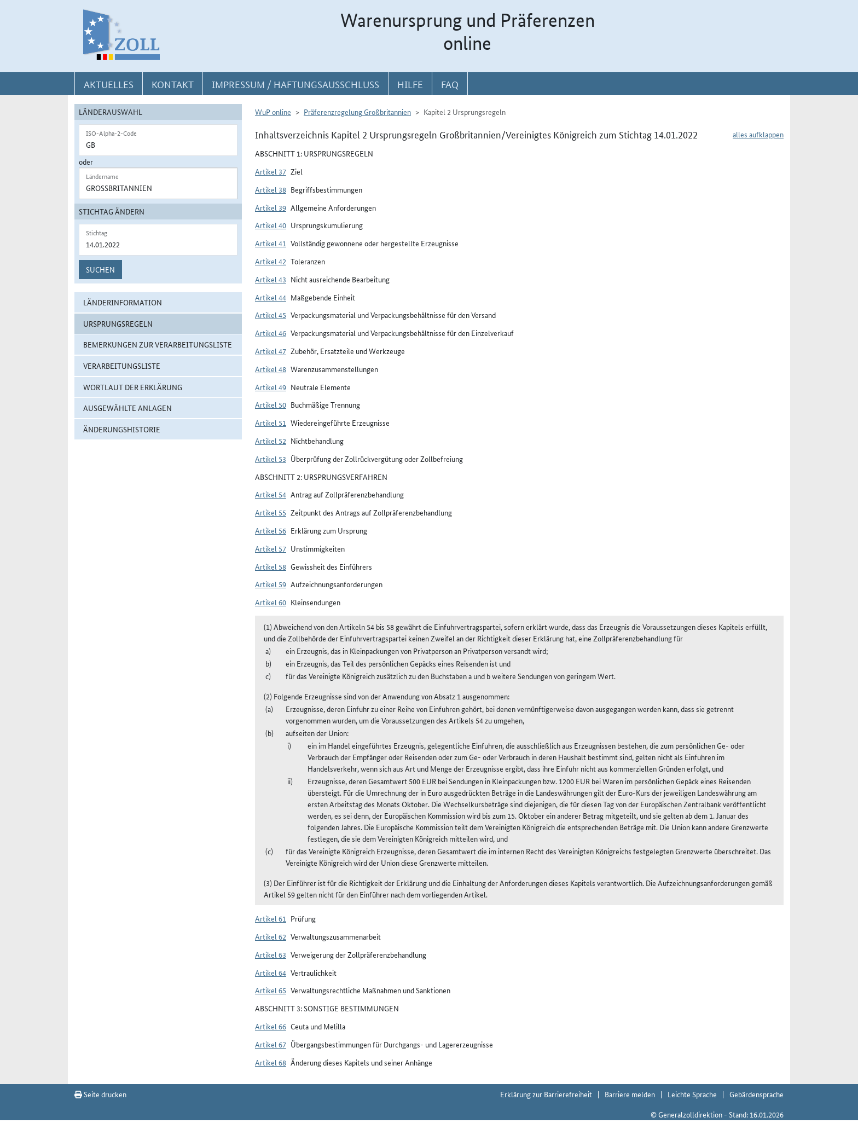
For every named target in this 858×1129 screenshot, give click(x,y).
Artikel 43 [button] (270, 279)
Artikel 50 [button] (270, 404)
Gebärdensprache (756, 1094)
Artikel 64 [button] (270, 972)
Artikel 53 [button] (270, 458)
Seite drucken (100, 1094)
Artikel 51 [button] (270, 422)
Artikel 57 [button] (270, 548)
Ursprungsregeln (118, 323)
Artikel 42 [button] (270, 261)
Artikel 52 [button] (270, 440)
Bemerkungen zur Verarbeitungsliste (157, 344)
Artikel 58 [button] (270, 566)
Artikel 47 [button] (270, 350)
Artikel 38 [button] (270, 189)
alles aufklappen (758, 134)
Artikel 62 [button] (270, 936)
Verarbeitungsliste (121, 365)
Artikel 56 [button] (270, 530)
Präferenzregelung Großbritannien (357, 111)
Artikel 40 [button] (270, 224)
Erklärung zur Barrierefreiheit (546, 1094)
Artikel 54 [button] (270, 494)
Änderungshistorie (121, 429)
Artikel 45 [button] (270, 314)
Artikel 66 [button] (270, 1026)
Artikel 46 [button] (270, 332)
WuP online (273, 111)
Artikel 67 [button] (270, 1044)
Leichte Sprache (692, 1094)
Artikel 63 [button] (270, 954)
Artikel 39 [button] (270, 207)
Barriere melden (630, 1094)
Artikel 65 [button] (270, 990)
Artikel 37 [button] (270, 171)
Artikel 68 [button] (270, 1062)
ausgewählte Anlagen (127, 407)
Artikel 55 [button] (270, 512)
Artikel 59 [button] (270, 583)
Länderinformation (122, 302)
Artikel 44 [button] (270, 297)
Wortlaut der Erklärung (132, 386)
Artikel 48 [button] (270, 368)
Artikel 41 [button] (270, 243)
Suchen (100, 269)
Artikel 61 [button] (270, 918)
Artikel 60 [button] (270, 602)
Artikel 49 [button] (270, 386)
